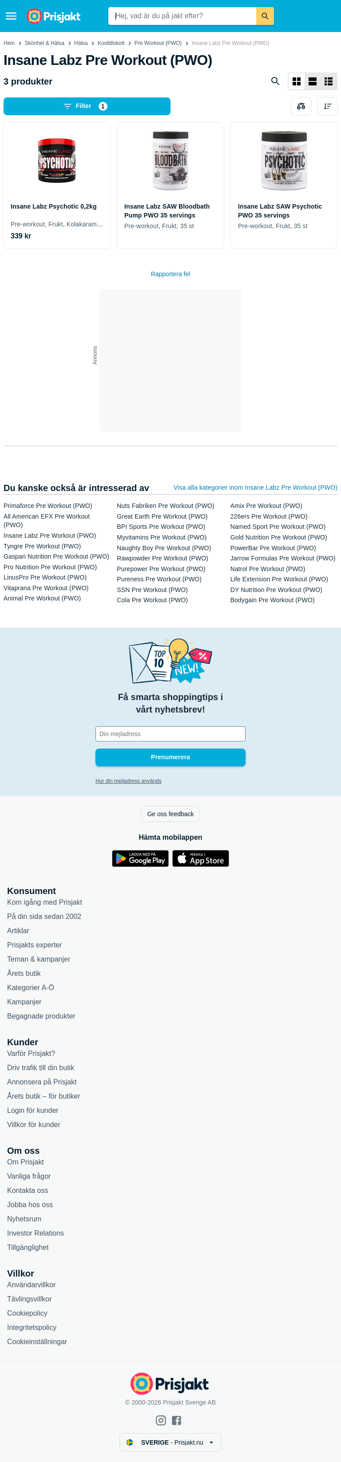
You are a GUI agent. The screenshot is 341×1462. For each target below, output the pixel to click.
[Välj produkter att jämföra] (301, 106)
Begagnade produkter (41, 1016)
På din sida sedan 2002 (44, 916)
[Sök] (265, 16)
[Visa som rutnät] (297, 81)
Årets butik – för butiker (43, 1096)
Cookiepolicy (27, 1313)
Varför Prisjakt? (31, 1053)
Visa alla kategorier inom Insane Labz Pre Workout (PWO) (255, 487)
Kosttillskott (111, 43)
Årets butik (24, 973)
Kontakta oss (27, 1190)
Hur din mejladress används (128, 781)
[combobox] (182, 16)
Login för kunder (33, 1110)
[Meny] (11, 16)
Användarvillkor (31, 1285)
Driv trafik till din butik (40, 1067)
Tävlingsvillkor (29, 1299)
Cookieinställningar (37, 1341)
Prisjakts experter (34, 945)
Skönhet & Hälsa (44, 43)
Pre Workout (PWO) (158, 43)
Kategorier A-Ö (30, 987)
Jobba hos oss (30, 1204)
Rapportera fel (170, 274)
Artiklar (18, 930)
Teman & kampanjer (38, 959)
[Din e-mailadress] (170, 733)
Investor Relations (35, 1233)
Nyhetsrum (24, 1219)
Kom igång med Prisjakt (44, 902)
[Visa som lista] (313, 81)
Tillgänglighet (28, 1247)
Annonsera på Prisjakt (42, 1082)
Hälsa (81, 43)
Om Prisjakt (25, 1162)
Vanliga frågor (29, 1176)
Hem (9, 43)
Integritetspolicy (31, 1327)
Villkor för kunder (33, 1124)
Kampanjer (24, 1002)
